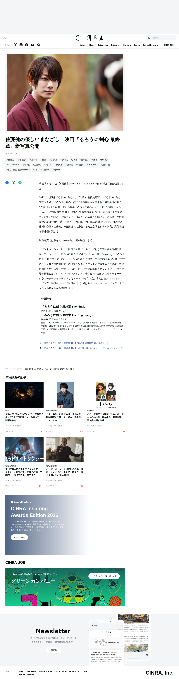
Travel (22, 677)
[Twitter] (15, 48)
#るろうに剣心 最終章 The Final (18, 172)
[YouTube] (32, 48)
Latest (83, 47)
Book (64, 674)
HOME (7, 372)
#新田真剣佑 (105, 168)
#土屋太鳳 (37, 168)
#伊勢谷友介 (22, 163)
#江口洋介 (33, 163)
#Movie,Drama (92, 168)
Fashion (30, 677)
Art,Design (32, 674)
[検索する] (142, 39)
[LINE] (38, 48)
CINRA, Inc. (160, 675)
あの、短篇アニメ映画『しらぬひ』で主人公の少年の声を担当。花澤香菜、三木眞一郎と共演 (105, 420)
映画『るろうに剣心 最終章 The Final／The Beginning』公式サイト (76, 345)
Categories (102, 47)
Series (137, 47)
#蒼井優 (74, 163)
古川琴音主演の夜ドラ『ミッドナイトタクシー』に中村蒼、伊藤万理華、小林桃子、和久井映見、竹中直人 (23, 474)
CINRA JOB (168, 47)
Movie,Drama (18, 372)
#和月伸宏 (104, 163)
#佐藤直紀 (10, 163)
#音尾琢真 (58, 168)
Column (127, 47)
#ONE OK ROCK (13, 168)
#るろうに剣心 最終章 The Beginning (46, 172)
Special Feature (150, 47)
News (91, 47)
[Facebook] (26, 48)
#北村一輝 (47, 168)
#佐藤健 (43, 163)
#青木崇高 (64, 163)
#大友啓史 (84, 163)
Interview (115, 47)
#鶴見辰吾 (26, 168)
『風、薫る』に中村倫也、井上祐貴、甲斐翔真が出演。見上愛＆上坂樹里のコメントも (64, 420)
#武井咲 (94, 163)
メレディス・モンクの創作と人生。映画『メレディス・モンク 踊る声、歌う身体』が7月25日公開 (64, 474)
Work (86, 674)
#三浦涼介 (53, 163)
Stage (57, 674)
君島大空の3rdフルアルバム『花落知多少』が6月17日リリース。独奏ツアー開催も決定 (24, 420)
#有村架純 (69, 168)
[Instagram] (21, 48)
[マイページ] (11, 39)
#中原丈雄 (80, 168)
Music (22, 674)
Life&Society (75, 674)
